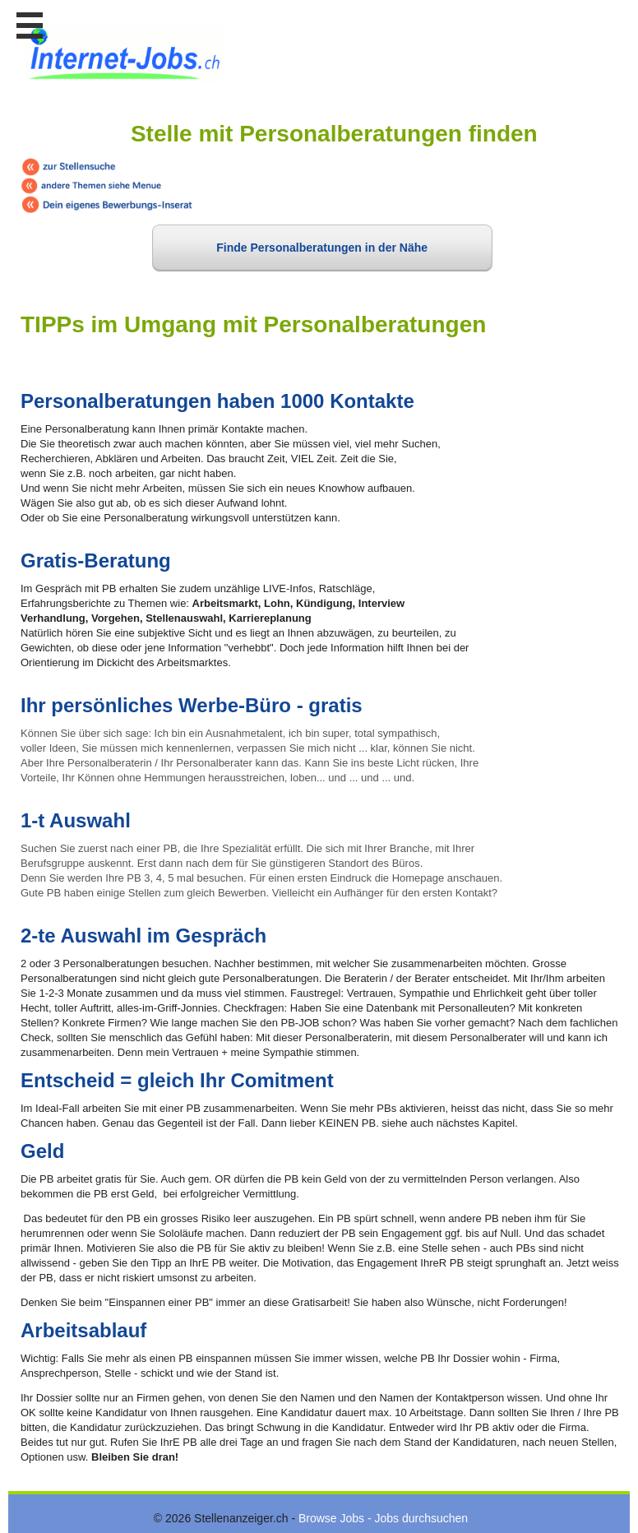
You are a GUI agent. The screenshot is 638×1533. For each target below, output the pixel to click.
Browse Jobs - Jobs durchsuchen (383, 1518)
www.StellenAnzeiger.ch (123, 57)
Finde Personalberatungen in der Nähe (322, 247)
